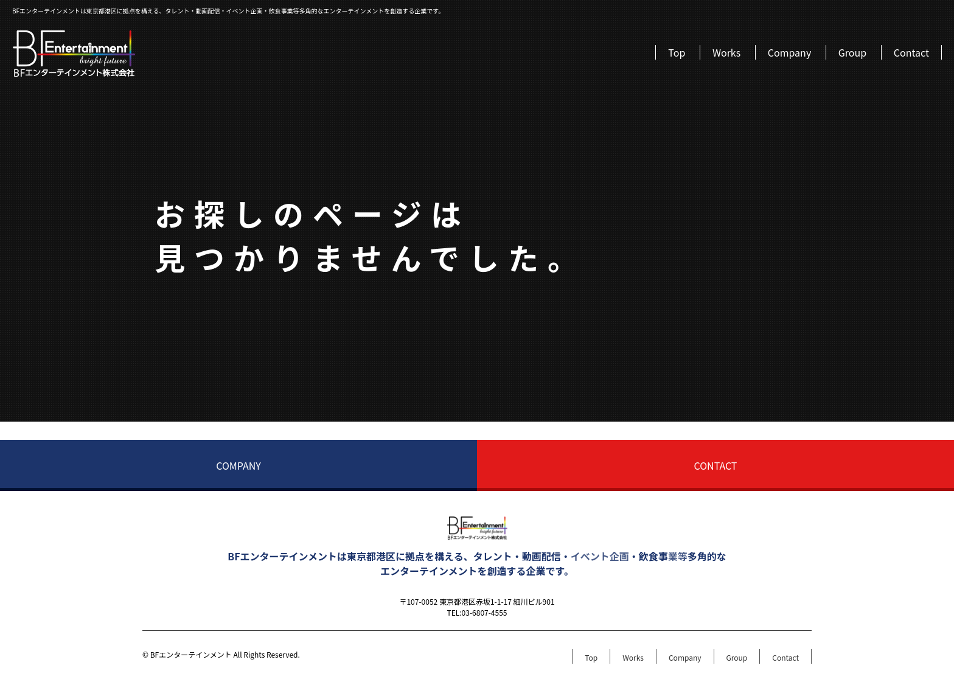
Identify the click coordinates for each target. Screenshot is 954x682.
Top (676, 52)
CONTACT (715, 465)
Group (852, 52)
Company (789, 52)
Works (726, 52)
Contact (911, 52)
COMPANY (238, 465)
